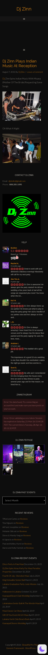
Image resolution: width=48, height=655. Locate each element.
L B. (12, 322)
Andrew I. (15, 343)
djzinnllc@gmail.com (16, 181)
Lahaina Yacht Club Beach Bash (15, 619)
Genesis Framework (15, 648)
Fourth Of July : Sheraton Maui (15, 576)
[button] (42, 649)
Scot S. (14, 368)
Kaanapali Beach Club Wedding (15, 595)
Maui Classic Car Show (12, 611)
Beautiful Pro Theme (31, 644)
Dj (3, 78)
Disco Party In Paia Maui (13, 564)
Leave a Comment (35, 72)
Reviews (24, 518)
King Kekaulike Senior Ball (13, 580)
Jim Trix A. (15, 279)
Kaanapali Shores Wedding (14, 623)
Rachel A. (15, 263)
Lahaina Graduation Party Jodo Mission (19, 584)
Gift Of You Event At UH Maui (15, 615)
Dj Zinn (24, 9)
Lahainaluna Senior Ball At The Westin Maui (21, 603)
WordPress (30, 648)
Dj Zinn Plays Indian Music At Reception (19, 63)
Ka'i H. (13, 301)
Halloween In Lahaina (11, 591)
